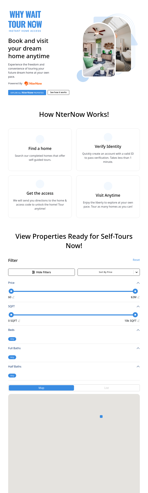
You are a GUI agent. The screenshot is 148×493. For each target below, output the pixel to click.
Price (11, 283)
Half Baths (14, 366)
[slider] (11, 291)
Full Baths (14, 348)
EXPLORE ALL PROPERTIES (27, 92)
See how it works (58, 92)
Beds (11, 330)
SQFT (11, 306)
